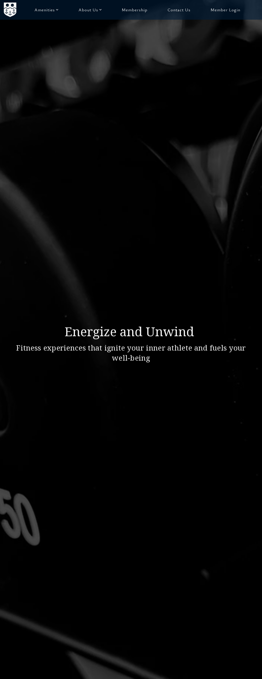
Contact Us (179, 10)
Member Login (225, 10)
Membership (134, 10)
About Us (90, 10)
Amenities (46, 10)
